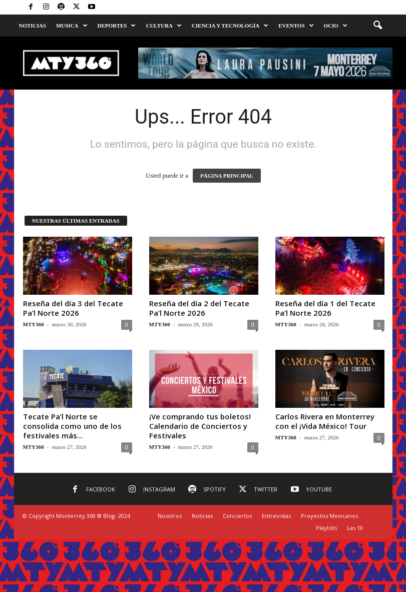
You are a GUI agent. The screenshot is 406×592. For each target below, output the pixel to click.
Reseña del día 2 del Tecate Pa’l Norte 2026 (199, 308)
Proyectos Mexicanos (329, 515)
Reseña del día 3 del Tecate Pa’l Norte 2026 (73, 308)
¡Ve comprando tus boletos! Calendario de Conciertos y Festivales (200, 425)
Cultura (163, 26)
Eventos (295, 26)
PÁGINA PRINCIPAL (226, 176)
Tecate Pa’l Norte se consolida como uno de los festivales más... (72, 425)
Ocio (335, 26)
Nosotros (170, 515)
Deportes (117, 26)
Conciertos (237, 515)
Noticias (32, 26)
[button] (377, 26)
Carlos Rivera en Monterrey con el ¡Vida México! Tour (324, 421)
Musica (72, 26)
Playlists (326, 527)
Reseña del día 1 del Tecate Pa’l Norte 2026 (325, 308)
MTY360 (33, 324)
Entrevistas (276, 515)
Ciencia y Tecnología (230, 26)
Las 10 (355, 527)
